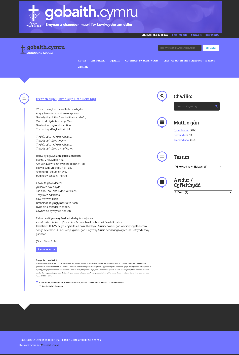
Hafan (82, 60)
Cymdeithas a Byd (72, 282)
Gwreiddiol (180, 135)
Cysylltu (115, 60)
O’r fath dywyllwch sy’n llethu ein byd (66, 98)
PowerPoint (46, 249)
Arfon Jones (44, 282)
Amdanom (98, 60)
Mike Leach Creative (50, 345)
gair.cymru (212, 34)
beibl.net (196, 34)
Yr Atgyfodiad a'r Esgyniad (51, 286)
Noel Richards (101, 282)
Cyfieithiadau (57, 282)
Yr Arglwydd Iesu (116, 282)
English (83, 66)
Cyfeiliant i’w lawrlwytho (142, 60)
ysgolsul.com (179, 34)
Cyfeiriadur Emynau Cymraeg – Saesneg (189, 60)
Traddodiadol (182, 140)
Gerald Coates (87, 282)
